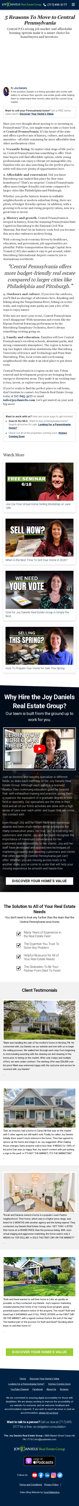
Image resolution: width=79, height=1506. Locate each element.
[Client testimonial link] (39, 1019)
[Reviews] (64, 1389)
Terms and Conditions (30, 1484)
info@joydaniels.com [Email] (45, 1439)
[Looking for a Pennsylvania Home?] (26, 1384)
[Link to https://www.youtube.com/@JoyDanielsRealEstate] (34, 1475)
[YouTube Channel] (20, 1389)
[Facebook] (37, 1389)
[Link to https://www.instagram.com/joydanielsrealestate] (53, 1475)
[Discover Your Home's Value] (44, 1379)
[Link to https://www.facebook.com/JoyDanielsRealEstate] (41, 1475)
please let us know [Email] (48, 1412)
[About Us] (51, 1389)
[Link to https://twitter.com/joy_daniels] (60, 1475)
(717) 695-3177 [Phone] (55, 4)
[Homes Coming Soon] (59, 1384)
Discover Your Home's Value (37, 113)
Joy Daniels (20, 88)
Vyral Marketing (51, 1492)
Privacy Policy (51, 1484)
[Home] (20, 4)
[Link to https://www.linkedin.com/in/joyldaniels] (47, 1475)
